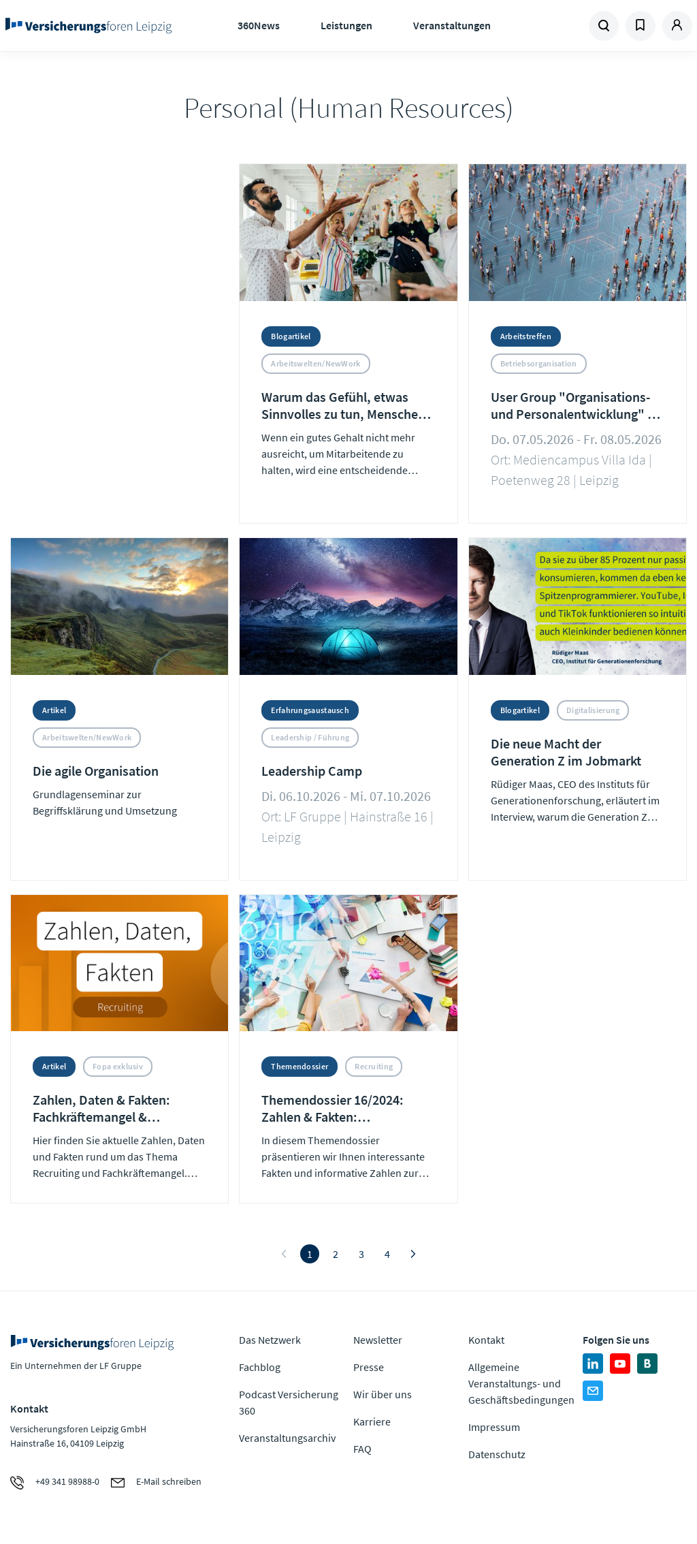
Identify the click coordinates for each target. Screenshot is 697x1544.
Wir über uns (382, 1394)
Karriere (372, 1421)
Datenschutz (496, 1454)
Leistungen (346, 25)
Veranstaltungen (452, 25)
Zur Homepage (88, 26)
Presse (368, 1367)
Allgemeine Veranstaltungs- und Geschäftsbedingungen (521, 1383)
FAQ (362, 1448)
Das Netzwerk (270, 1339)
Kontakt (486, 1339)
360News (259, 25)
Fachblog (259, 1367)
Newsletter (377, 1339)
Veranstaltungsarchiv (287, 1438)
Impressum (494, 1427)
